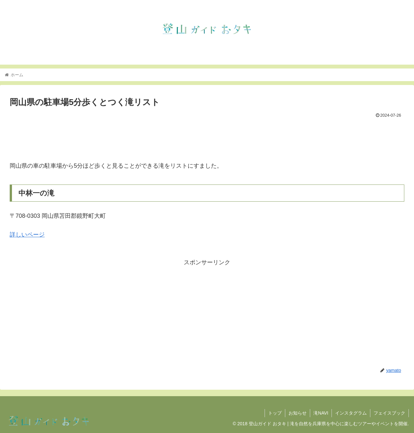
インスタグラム (351, 413)
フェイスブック (389, 413)
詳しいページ (27, 234)
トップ (275, 413)
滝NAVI (320, 413)
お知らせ (298, 413)
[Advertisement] (207, 138)
